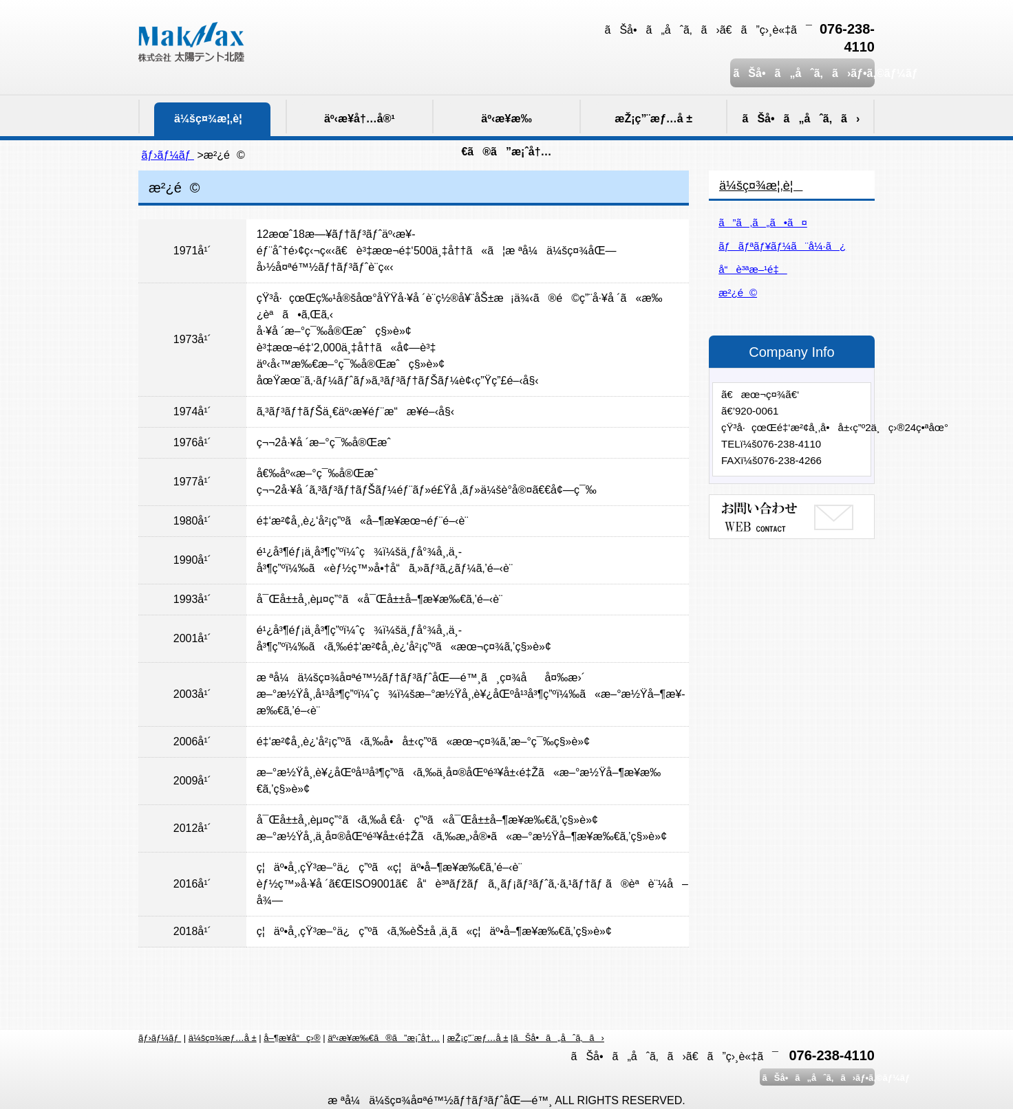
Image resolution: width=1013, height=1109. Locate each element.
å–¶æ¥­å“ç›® (292, 1038)
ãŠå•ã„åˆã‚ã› (558, 1038)
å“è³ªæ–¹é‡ (752, 269)
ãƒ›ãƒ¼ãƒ (167, 155)
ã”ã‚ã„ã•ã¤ (762, 222)
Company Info (792, 352)
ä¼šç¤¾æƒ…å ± (223, 1038)
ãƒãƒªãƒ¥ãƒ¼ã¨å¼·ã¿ (782, 246)
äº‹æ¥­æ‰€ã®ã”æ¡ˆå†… (384, 1038)
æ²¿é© (737, 292)
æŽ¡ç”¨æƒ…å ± (478, 1038)
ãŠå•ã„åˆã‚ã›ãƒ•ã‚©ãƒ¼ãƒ (802, 73)
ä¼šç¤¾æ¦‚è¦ (760, 186)
